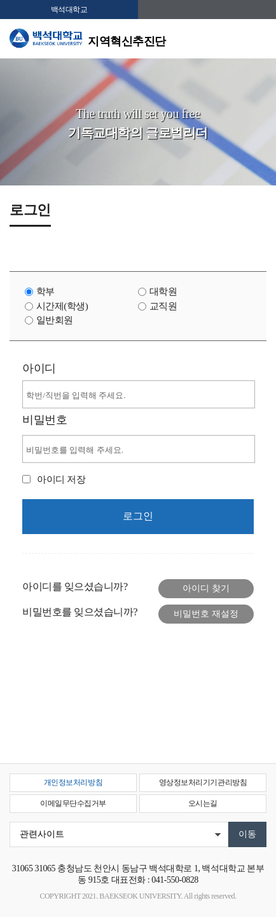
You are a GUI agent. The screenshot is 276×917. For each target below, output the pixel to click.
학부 (45, 291)
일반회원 (54, 320)
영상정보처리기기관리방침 (203, 782)
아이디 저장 (61, 479)
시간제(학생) (62, 306)
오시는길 (202, 803)
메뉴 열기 (256, 39)
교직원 (163, 306)
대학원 (163, 291)
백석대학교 (69, 9)
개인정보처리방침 (73, 782)
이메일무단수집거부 (73, 803)
